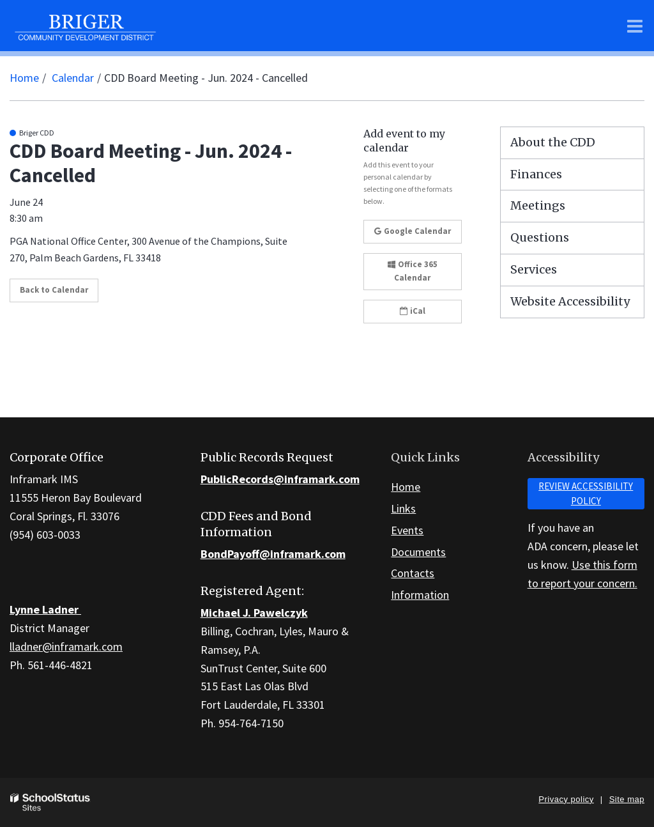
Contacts (412, 573)
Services (533, 269)
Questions (539, 237)
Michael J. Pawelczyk (254, 612)
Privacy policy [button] (565, 799)
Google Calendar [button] (412, 231)
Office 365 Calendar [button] (412, 271)
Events (407, 530)
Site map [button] (626, 799)
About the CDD (552, 142)
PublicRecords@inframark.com (280, 479)
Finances (536, 174)
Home (24, 77)
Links (403, 508)
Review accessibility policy (585, 493)
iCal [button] (412, 310)
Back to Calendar (54, 289)
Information (420, 594)
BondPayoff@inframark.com (273, 553)
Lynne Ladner (45, 609)
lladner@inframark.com (66, 646)
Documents (418, 552)
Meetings (537, 205)
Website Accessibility (570, 301)
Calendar (73, 77)
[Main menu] (635, 25)
